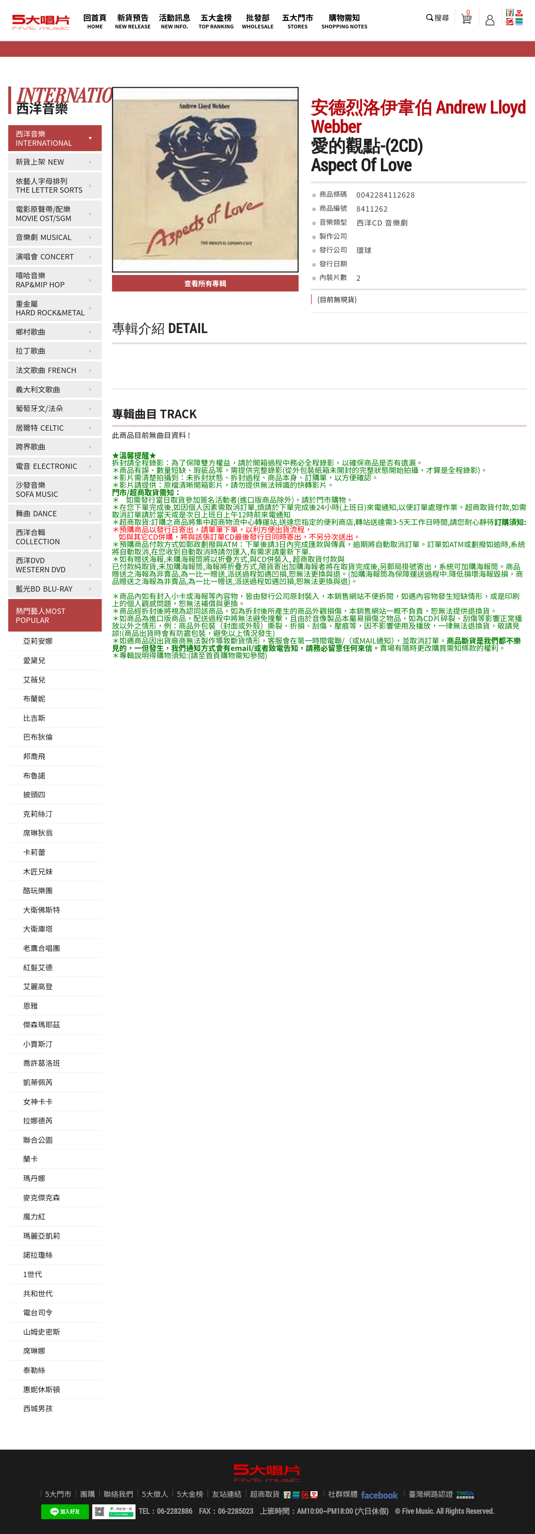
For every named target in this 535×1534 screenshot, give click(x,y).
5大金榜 (190, 1494)
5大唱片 (41, 22)
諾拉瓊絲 (38, 1254)
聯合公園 (38, 1139)
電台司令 (38, 1312)
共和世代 (38, 1293)
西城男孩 (38, 1408)
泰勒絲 (34, 1369)
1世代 (32, 1273)
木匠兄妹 (38, 871)
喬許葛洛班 (41, 1062)
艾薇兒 (34, 679)
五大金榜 (216, 21)
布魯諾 (34, 775)
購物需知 (344, 21)
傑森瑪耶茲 (41, 1024)
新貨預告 (133, 21)
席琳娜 (34, 1350)
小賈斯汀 (38, 1043)
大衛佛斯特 (41, 909)
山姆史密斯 (41, 1331)
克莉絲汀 (38, 813)
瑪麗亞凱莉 (41, 1235)
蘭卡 (30, 1158)
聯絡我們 (118, 1494)
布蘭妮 (34, 698)
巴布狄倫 (38, 736)
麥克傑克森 (41, 1197)
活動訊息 (174, 21)
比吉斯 (34, 717)
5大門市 (58, 1494)
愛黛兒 (34, 660)
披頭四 (34, 794)
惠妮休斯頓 (41, 1389)
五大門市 (297, 21)
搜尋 (442, 17)
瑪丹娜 (34, 1178)
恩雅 (30, 1005)
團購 (87, 1494)
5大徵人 (155, 1494)
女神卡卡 (38, 1101)
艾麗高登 (38, 986)
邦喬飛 (34, 756)
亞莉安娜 (38, 640)
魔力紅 (34, 1216)
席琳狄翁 (38, 832)
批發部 (258, 21)
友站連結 (227, 1494)
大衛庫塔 (38, 928)
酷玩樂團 (38, 890)
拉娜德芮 (38, 1120)
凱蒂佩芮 (38, 1082)
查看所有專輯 (206, 283)
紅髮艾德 (38, 967)
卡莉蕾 (34, 851)
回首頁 (95, 21)
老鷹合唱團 (41, 947)
